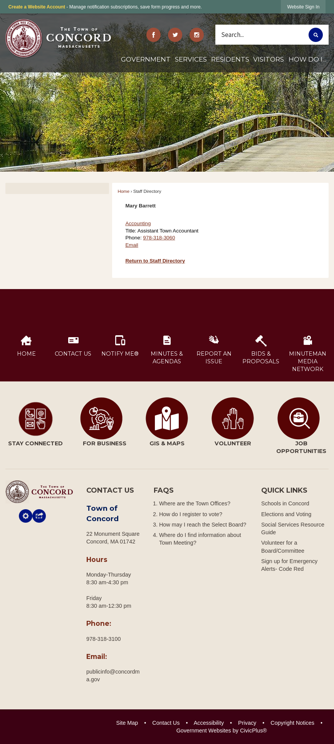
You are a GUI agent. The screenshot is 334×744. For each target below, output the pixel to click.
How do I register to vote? (190, 514)
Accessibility (209, 723)
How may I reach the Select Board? (202, 525)
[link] (303, 6)
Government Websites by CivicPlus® (221, 730)
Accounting (138, 223)
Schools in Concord (285, 503)
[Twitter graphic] (175, 35)
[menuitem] (146, 62)
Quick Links (284, 490)
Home (123, 191)
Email (131, 245)
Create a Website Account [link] (36, 7)
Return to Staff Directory (155, 261)
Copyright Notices (292, 723)
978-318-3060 (159, 238)
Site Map (127, 723)
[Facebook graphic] (153, 35)
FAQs (164, 490)
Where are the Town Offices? (194, 503)
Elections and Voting (286, 514)
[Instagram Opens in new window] (196, 35)
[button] (316, 35)
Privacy (247, 723)
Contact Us (166, 723)
